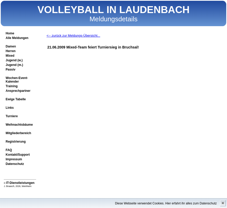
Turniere (12, 116)
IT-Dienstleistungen (20, 183)
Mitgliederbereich (18, 133)
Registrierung (16, 141)
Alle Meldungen (17, 38)
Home (10, 33)
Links (10, 108)
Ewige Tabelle (16, 99)
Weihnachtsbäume (19, 124)
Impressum (14, 159)
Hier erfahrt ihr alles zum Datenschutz (191, 203)
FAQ (9, 150)
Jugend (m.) (14, 65)
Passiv (10, 69)
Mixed (10, 55)
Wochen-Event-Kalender (17, 79)
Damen (11, 46)
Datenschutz (15, 164)
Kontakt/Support (18, 154)
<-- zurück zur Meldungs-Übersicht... (73, 35)
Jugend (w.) (14, 60)
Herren (11, 51)
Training (12, 86)
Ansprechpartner (18, 91)
